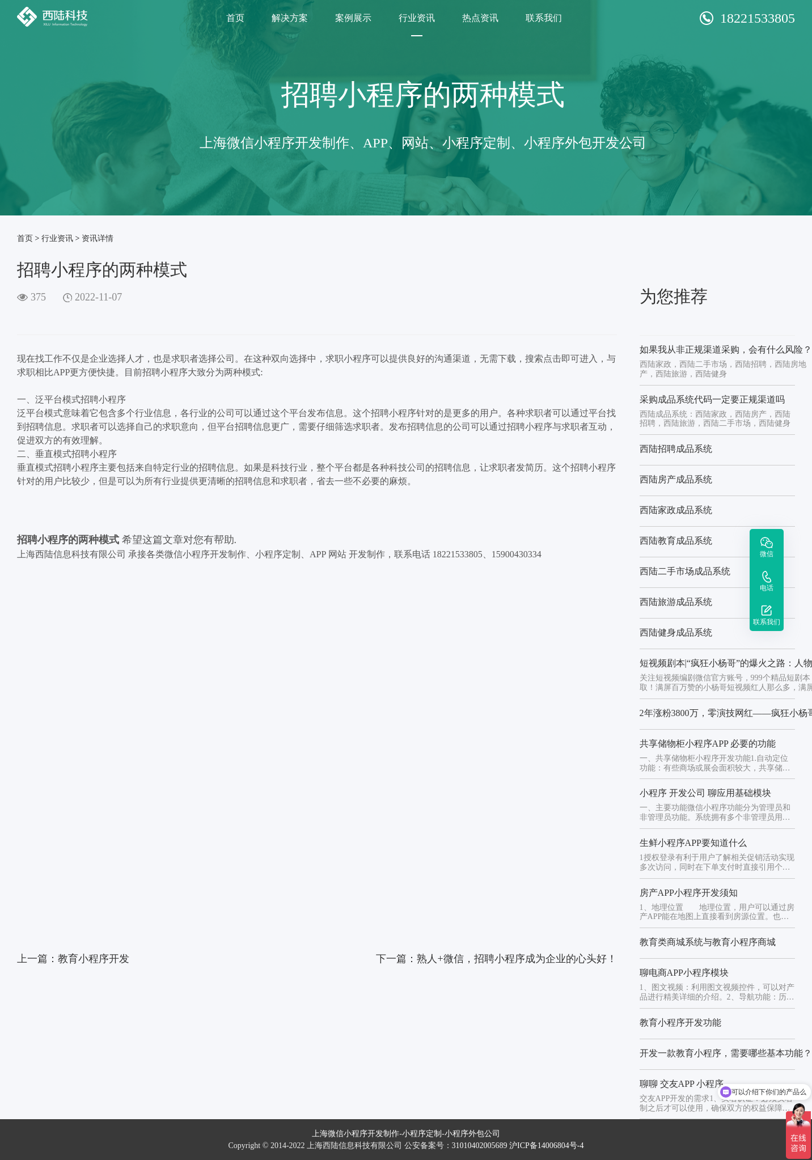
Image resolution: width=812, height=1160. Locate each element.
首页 (235, 18)
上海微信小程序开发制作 (355, 1133)
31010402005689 (480, 1145)
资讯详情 (97, 238)
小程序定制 (422, 1133)
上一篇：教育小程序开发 (73, 958)
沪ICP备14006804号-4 (546, 1145)
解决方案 (290, 18)
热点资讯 (480, 18)
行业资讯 (417, 18)
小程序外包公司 (472, 1133)
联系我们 (544, 18)
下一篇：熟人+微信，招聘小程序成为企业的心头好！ (496, 958)
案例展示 (353, 18)
